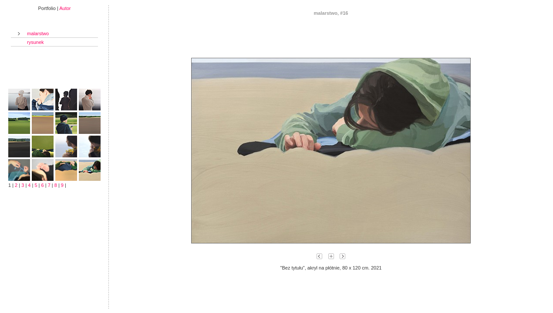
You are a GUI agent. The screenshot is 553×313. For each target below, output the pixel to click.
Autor (65, 8)
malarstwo (38, 33)
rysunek (35, 42)
